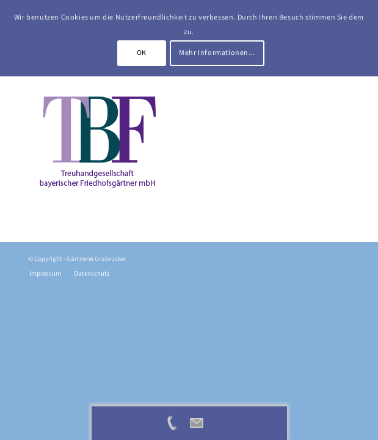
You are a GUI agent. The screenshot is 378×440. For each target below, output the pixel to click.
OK (142, 53)
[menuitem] (45, 274)
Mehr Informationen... (217, 53)
